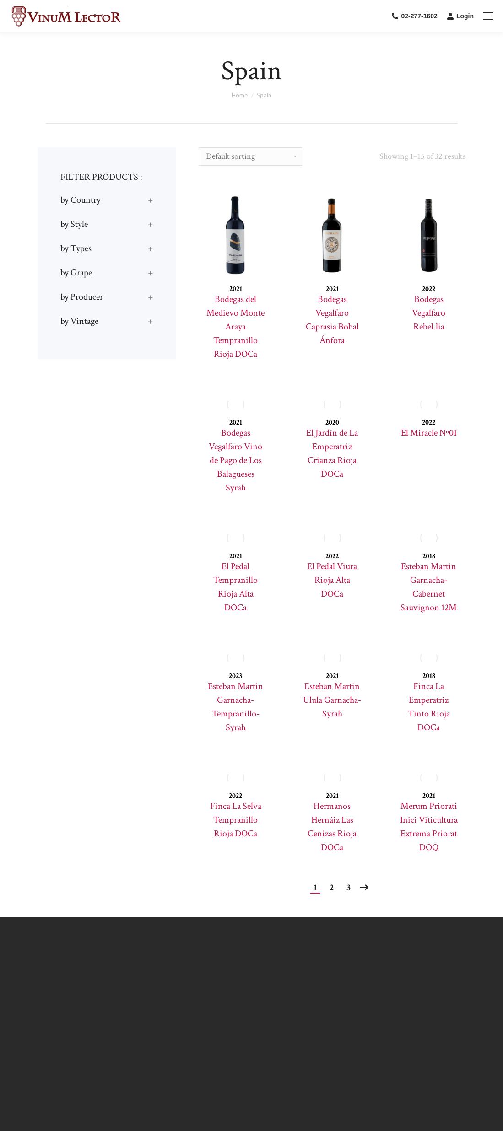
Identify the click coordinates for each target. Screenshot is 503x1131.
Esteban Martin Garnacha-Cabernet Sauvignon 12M (428, 587)
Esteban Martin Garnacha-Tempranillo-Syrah (235, 706)
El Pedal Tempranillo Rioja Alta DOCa (235, 587)
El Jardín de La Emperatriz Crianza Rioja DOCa (332, 453)
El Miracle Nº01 (429, 433)
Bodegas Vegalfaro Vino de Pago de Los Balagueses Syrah (235, 460)
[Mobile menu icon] (488, 16)
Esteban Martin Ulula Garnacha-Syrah (332, 700)
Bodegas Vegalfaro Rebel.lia (428, 313)
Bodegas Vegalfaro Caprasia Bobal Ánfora (332, 319)
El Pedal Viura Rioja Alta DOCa (332, 580)
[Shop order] (250, 156)
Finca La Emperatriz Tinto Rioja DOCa (429, 706)
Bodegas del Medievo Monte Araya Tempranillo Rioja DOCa (235, 326)
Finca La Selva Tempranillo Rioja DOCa (235, 820)
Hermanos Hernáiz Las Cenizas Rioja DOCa (332, 826)
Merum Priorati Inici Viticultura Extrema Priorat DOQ (429, 826)
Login (460, 16)
